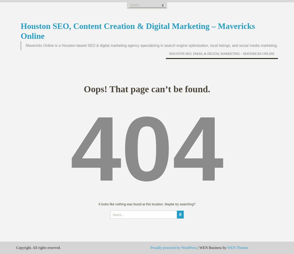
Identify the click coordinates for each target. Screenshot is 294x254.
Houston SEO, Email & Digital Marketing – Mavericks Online (221, 54)
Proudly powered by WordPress (173, 248)
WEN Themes (237, 248)
